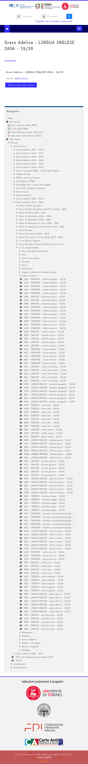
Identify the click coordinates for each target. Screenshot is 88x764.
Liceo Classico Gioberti (29, 240)
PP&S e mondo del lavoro (28, 177)
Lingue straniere (29, 275)
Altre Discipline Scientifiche (35, 251)
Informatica (27, 268)
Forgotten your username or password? (54, 21)
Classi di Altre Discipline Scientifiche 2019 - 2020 (42, 209)
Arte (24, 254)
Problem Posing (23, 174)
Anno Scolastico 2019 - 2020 (29, 202)
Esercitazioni (22, 191)
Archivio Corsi (20, 146)
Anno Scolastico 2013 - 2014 (30, 163)
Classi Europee (25, 230)
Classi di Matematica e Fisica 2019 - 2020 (39, 223)
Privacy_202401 (44, 757)
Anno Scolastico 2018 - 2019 (29, 198)
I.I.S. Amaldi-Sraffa (28, 247)
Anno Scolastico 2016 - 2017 (29, 153)
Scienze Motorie (29, 639)
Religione (26, 635)
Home (10, 118)
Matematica (27, 632)
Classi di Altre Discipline (30, 205)
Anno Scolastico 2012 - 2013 (29, 167)
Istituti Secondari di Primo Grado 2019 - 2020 (41, 237)
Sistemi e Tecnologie (31, 642)
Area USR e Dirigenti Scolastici (30, 188)
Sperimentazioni (23, 195)
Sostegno (26, 649)
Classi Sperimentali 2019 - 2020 (34, 233)
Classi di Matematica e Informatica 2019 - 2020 (41, 226)
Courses (14, 142)
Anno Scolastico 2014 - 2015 (30, 160)
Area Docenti (20, 663)
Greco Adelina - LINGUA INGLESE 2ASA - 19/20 (34, 72)
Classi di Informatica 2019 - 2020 (35, 216)
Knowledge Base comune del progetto (33, 184)
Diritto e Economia (30, 258)
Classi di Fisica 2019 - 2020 (32, 212)
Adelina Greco (21, 78)
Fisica (24, 265)
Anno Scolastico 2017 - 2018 (29, 149)
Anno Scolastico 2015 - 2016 (29, 156)
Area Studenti (20, 667)
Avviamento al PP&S (25, 181)
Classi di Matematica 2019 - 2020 (35, 219)
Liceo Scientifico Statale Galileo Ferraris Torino (41, 244)
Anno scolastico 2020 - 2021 (29, 653)
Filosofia (26, 261)
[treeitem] (44, 393)
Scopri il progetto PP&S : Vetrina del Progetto (37, 170)
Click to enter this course (21, 85)
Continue (44, 761)
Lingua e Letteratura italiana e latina (39, 272)
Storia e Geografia (30, 646)
